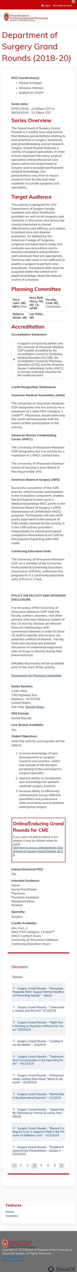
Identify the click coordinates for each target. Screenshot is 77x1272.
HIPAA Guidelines (13, 1260)
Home (10, 1212)
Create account (64, 6)
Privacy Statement (13, 1257)
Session (18, 977)
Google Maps (34, 707)
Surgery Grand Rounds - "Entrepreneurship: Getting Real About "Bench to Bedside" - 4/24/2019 (38, 1079)
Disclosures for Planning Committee (36, 675)
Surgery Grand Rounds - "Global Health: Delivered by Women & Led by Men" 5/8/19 (38, 1113)
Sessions (12, 1216)
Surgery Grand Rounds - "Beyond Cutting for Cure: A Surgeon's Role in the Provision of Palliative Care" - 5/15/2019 (38, 1132)
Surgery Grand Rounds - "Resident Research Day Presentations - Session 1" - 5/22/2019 (38, 1151)
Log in (47, 6)
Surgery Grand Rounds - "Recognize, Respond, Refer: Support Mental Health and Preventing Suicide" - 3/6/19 (38, 992)
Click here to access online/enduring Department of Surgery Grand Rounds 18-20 (38, 851)
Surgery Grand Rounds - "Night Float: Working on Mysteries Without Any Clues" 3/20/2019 (38, 1026)
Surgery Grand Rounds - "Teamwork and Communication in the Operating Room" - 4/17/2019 (38, 1060)
